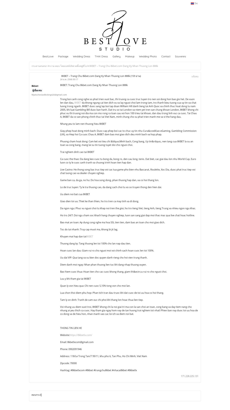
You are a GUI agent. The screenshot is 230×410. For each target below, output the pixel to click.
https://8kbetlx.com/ (81, 335)
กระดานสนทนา (40, 66)
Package (63, 56)
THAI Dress (101, 56)
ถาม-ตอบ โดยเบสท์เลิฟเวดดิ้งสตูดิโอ (68, 66)
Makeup (130, 56)
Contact (165, 56)
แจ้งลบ (195, 76)
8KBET (78, 102)
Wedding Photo (148, 56)
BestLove (48, 56)
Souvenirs (180, 56)
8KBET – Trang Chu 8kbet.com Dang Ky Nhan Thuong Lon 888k (123, 66)
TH (194, 3)
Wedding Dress (81, 56)
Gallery (117, 56)
